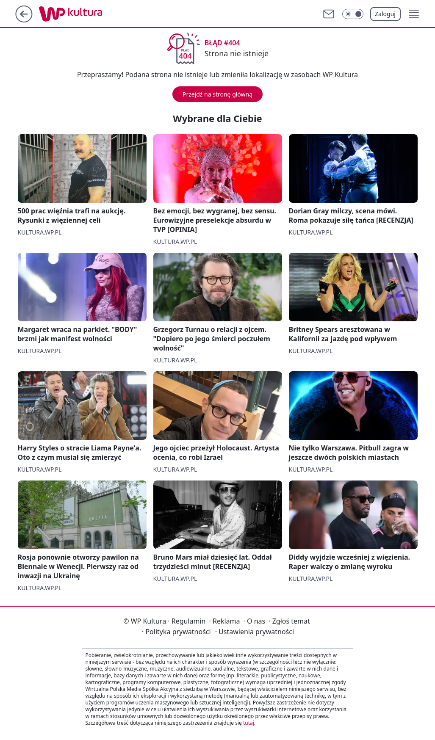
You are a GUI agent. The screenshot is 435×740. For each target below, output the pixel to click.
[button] (414, 14)
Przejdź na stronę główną (217, 94)
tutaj (248, 722)
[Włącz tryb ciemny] (352, 14)
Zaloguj (385, 14)
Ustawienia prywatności (254, 631)
